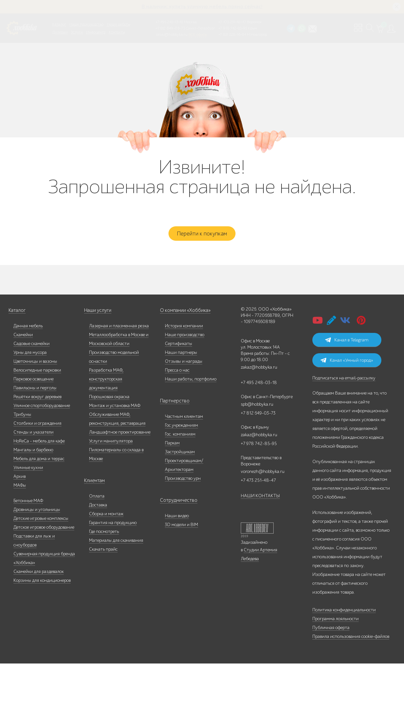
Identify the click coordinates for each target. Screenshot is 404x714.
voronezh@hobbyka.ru (262, 477)
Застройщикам (180, 458)
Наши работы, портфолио (190, 385)
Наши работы (118, 24)
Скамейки (23, 341)
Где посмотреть (104, 538)
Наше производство (86, 24)
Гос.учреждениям (181, 431)
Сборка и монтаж (106, 520)
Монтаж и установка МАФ (114, 412)
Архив (19, 482)
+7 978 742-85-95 (232, 28)
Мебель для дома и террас (38, 465)
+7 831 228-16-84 (232, 34)
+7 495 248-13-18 (169, 22)
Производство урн (183, 484)
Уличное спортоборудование (41, 412)
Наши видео (177, 522)
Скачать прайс (103, 555)
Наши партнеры (181, 358)
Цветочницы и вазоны (35, 367)
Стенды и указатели (33, 438)
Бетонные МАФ (28, 507)
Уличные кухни (28, 474)
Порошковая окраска (109, 403)
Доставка (98, 511)
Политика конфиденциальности (344, 616)
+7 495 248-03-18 (259, 389)
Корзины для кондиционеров (42, 586)
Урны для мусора (30, 358)
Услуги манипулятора (111, 447)
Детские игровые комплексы (40, 524)
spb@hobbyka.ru (257, 410)
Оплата (96, 502)
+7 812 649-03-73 (170, 28)
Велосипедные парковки (37, 376)
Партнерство (172, 407)
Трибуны (22, 420)
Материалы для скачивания (116, 546)
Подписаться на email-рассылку (343, 384)
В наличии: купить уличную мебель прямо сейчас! (202, 7)
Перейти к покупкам (202, 238)
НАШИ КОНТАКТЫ (260, 502)
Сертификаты (178, 350)
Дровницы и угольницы (36, 516)
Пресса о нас (177, 376)
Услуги (77, 32)
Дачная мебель (28, 332)
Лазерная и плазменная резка (119, 332)
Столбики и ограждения (37, 429)
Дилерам (60, 32)
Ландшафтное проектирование (119, 438)
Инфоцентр (95, 32)
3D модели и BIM (181, 531)
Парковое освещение (33, 385)
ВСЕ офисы (198, 34)
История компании (184, 332)
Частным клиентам (184, 422)
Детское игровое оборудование (43, 533)
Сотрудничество (176, 506)
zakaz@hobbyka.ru (172, 34)
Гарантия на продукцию (113, 529)
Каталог (59, 24)
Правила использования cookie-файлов (350, 642)
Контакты (117, 32)
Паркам (172, 449)
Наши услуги (97, 316)
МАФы (19, 491)
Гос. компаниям (180, 440)
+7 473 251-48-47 (232, 22)
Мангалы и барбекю (33, 456)
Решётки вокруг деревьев (37, 403)
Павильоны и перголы (34, 394)
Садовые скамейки (31, 350)
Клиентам (94, 487)
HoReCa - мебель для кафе (39, 447)
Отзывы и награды (183, 367)
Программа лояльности (335, 625)
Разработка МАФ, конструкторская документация (106, 385)
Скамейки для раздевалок (38, 578)
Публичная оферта (330, 634)
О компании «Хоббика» (183, 316)
